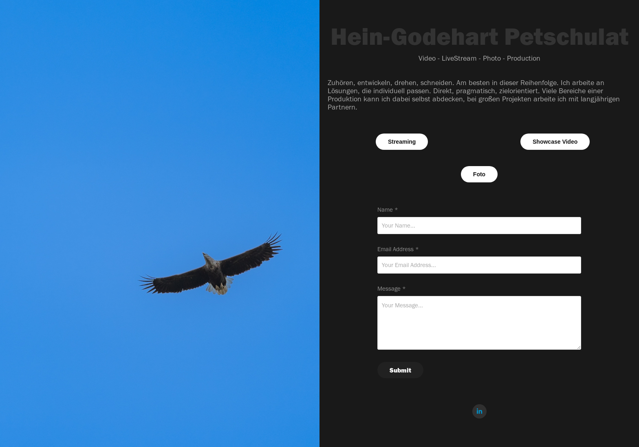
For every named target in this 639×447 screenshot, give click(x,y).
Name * (387, 210)
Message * (391, 289)
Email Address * (398, 249)
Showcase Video (555, 141)
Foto (479, 174)
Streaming (402, 141)
